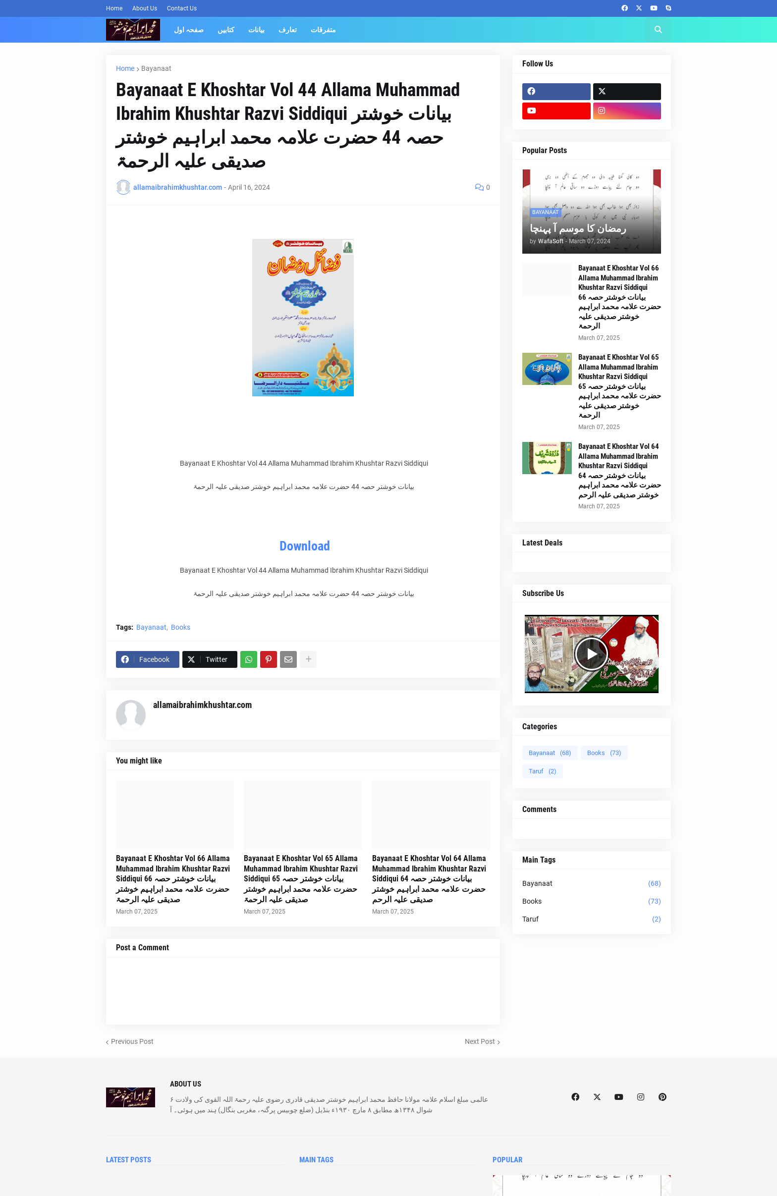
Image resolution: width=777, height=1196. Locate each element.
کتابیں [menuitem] (226, 30)
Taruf (542, 771)
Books (180, 627)
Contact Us (182, 8)
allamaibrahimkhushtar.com (202, 705)
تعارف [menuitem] (287, 30)
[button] (658, 30)
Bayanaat (156, 68)
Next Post (480, 1041)
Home (114, 8)
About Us (144, 8)
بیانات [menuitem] (256, 30)
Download (304, 546)
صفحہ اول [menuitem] (189, 30)
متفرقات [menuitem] (323, 30)
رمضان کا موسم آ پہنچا (578, 228)
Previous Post (132, 1041)
